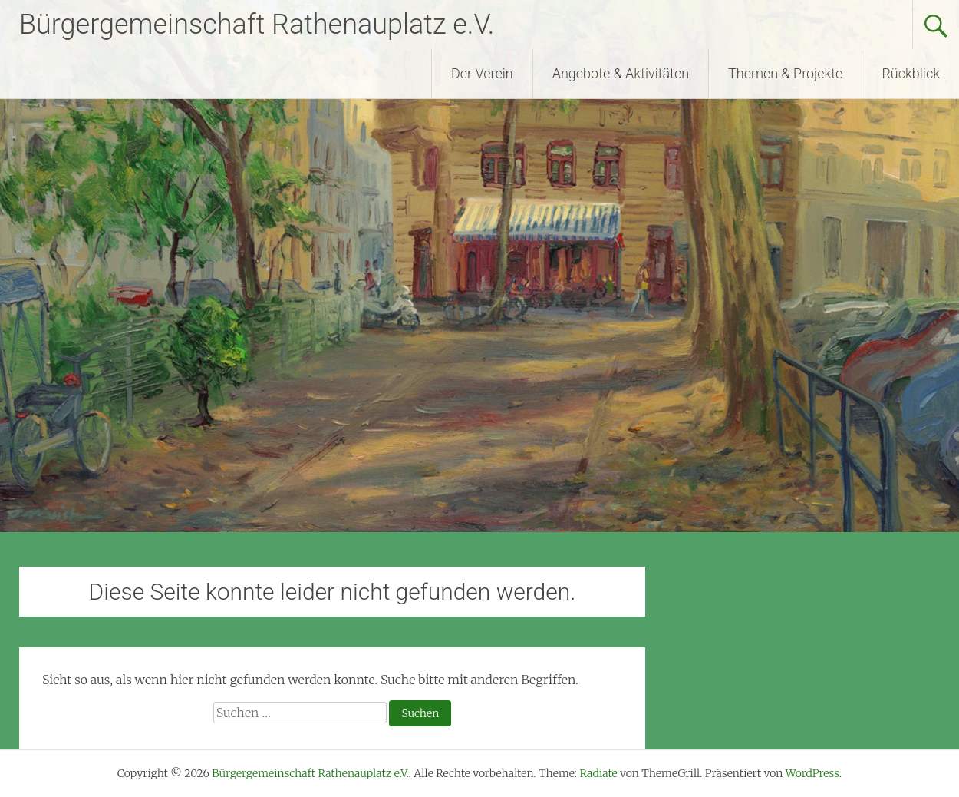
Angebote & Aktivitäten (620, 73)
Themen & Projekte (785, 73)
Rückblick (911, 73)
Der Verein (482, 73)
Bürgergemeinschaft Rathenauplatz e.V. (256, 24)
